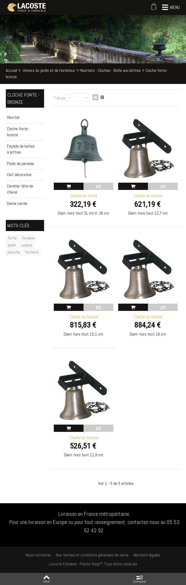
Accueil (11, 70)
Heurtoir (13, 117)
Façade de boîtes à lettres (21, 149)
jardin (12, 245)
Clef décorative (19, 174)
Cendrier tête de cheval (20, 189)
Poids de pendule (20, 163)
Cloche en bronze (148, 196)
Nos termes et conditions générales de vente (92, 555)
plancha (14, 252)
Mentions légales (146, 555)
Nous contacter (38, 555)
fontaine (32, 252)
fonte (12, 238)
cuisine (26, 245)
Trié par (60, 98)
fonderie (28, 238)
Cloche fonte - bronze (18, 132)
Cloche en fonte (83, 196)
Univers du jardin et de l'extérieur (49, 70)
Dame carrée (17, 203)
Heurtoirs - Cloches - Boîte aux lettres (110, 70)
